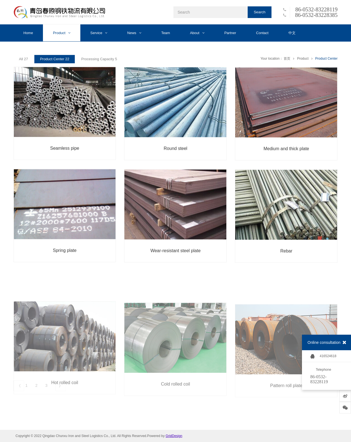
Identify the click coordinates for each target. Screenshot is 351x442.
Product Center (326, 60)
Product (302, 60)
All (23, 60)
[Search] (210, 12)
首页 (287, 60)
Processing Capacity (99, 60)
